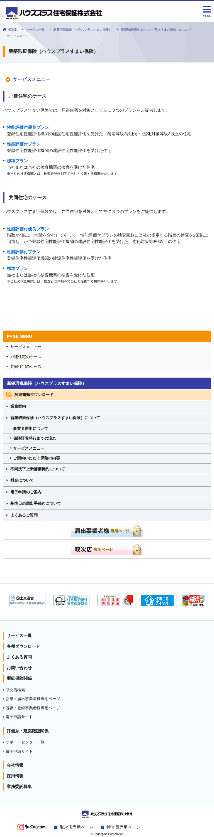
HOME (12, 29)
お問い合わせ (19, 667)
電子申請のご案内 (26, 492)
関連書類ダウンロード (34, 395)
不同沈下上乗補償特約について (37, 469)
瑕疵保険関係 (19, 678)
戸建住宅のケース (26, 357)
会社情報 (15, 765)
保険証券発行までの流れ (34, 438)
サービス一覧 (35, 29)
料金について (22, 480)
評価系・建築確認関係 (27, 730)
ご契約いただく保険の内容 (36, 458)
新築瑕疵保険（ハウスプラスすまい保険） (83, 29)
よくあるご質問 (24, 515)
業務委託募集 (19, 786)
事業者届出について (30, 429)
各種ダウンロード (23, 646)
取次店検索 (15, 690)
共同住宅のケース (26, 367)
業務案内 (18, 406)
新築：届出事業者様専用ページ (33, 699)
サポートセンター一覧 (25, 742)
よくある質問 (19, 656)
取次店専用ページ (76, 827)
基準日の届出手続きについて (35, 503)
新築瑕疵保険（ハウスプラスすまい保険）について (156, 29)
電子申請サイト (19, 717)
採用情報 (15, 776)
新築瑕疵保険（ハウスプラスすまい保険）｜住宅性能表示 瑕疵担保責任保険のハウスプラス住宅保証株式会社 (91, 13)
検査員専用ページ (123, 827)
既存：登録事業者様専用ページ (33, 708)
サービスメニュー (26, 347)
